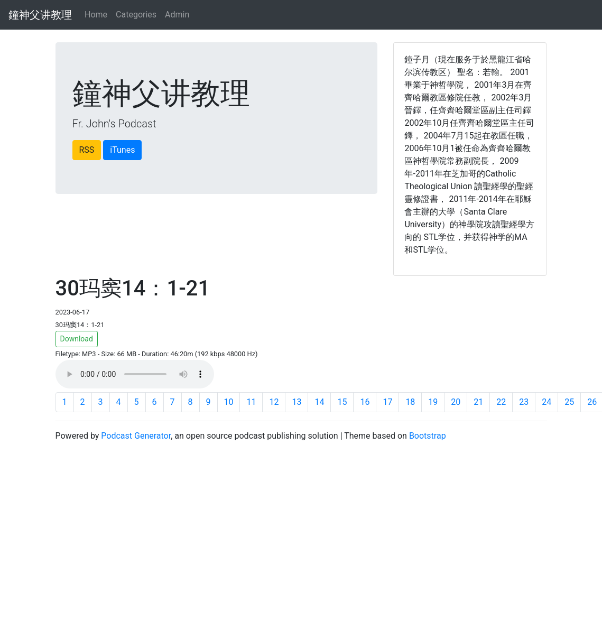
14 (319, 402)
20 (455, 402)
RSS (87, 150)
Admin (177, 15)
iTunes (122, 150)
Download (76, 339)
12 (274, 402)
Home (96, 15)
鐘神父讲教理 (40, 14)
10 (229, 402)
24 (546, 402)
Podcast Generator (136, 436)
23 (524, 402)
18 (410, 402)
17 (387, 402)
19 (433, 402)
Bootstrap (427, 436)
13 (296, 402)
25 (569, 402)
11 (251, 402)
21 (478, 402)
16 (364, 402)
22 (501, 402)
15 (342, 402)
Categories (136, 15)
